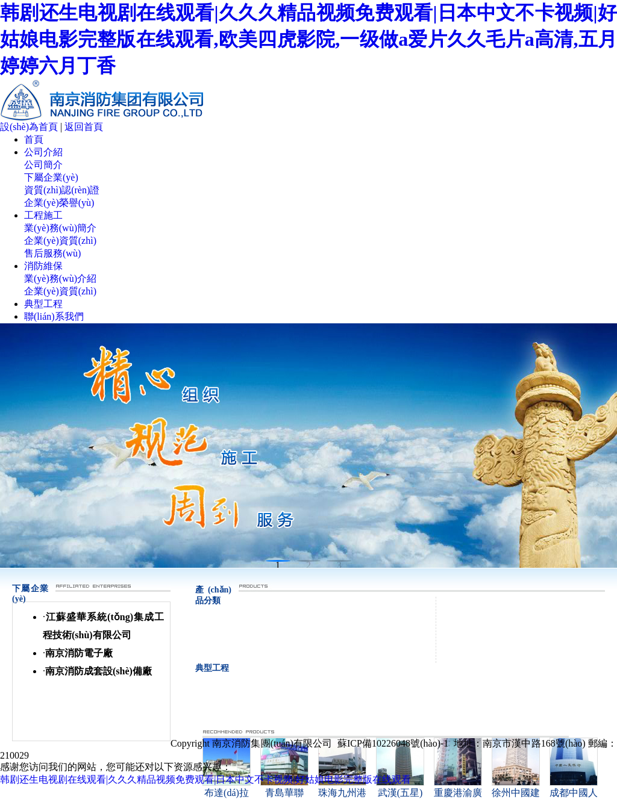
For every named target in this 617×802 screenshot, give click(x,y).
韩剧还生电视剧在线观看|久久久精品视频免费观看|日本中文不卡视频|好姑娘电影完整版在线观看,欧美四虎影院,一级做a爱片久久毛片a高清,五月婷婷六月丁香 (308, 39)
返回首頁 (83, 127)
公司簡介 (43, 165)
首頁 (33, 139)
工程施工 (43, 215)
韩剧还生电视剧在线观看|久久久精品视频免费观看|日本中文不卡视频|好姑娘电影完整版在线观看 (205, 779)
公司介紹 (43, 152)
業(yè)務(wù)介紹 (60, 278)
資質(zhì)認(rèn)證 (61, 190)
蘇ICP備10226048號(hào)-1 (393, 743)
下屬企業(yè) (51, 177)
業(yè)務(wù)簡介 (60, 228)
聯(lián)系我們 (54, 316)
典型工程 (43, 304)
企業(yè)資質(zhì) (60, 240)
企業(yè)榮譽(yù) (59, 202)
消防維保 (43, 266)
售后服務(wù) (52, 253)
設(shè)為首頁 (29, 127)
